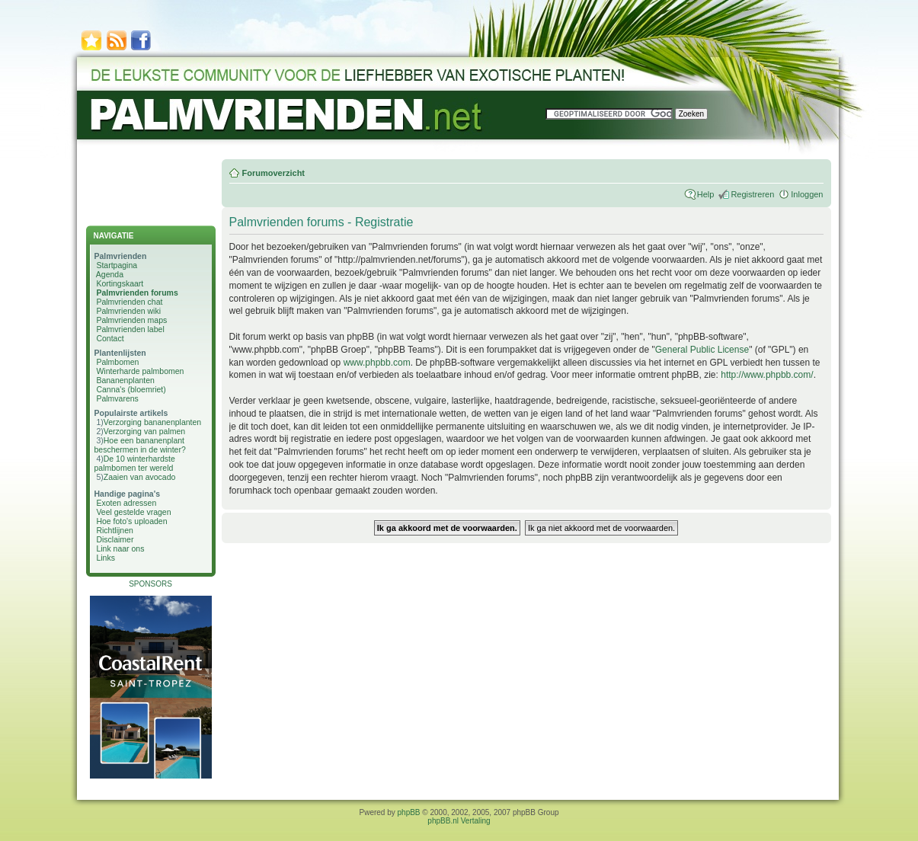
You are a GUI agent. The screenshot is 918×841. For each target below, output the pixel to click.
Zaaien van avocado (140, 476)
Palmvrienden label (130, 329)
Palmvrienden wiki (128, 310)
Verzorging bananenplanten (152, 422)
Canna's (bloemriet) (130, 389)
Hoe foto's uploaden (131, 521)
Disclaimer (114, 539)
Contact (109, 338)
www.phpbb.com (377, 362)
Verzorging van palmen (144, 431)
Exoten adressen (126, 502)
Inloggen (807, 194)
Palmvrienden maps (131, 320)
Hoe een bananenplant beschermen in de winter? (140, 445)
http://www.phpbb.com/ (767, 374)
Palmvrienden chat (129, 301)
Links (105, 557)
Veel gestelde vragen (133, 511)
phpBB (409, 812)
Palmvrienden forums (137, 292)
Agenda (109, 274)
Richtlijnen (114, 530)
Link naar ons (120, 548)
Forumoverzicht (273, 172)
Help (706, 194)
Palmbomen (117, 361)
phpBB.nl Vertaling (458, 821)
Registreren (752, 194)
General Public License (702, 349)
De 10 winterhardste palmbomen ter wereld (134, 463)
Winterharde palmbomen (140, 371)
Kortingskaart (119, 283)
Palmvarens (117, 398)
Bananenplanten (125, 380)
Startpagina (116, 265)
